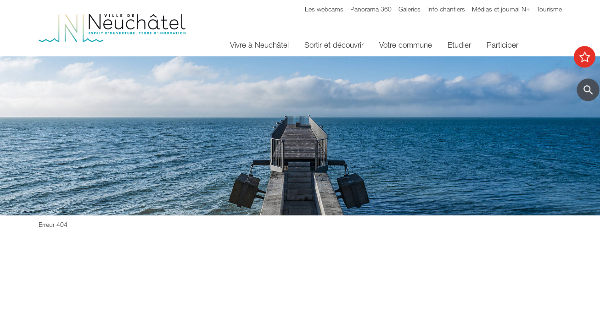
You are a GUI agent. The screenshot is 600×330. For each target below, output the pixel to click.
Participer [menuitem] (502, 45)
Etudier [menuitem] (459, 45)
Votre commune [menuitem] (405, 45)
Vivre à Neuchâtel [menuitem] (259, 45)
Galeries (409, 9)
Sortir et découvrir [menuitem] (334, 45)
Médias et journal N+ (501, 9)
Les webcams (324, 9)
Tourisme (549, 9)
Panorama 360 (371, 9)
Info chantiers (446, 9)
